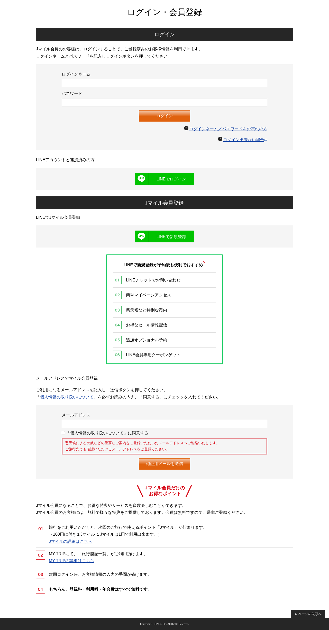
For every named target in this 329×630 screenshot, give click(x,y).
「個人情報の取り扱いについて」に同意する (105, 433)
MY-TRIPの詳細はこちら (71, 561)
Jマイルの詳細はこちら (70, 541)
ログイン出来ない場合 (243, 140)
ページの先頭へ (310, 614)
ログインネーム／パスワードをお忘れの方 (228, 129)
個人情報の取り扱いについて (67, 397)
